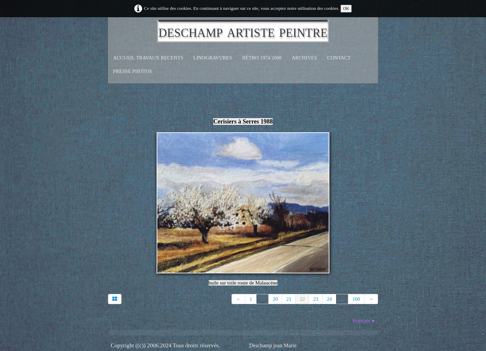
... (262, 299)
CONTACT (339, 57)
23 (315, 299)
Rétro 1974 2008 (262, 57)
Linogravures (212, 57)
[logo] (242, 31)
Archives (304, 57)
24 (329, 299)
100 (356, 299)
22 (302, 299)
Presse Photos (132, 71)
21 (288, 299)
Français (364, 320)
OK (346, 8)
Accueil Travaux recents (148, 57)
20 (275, 299)
